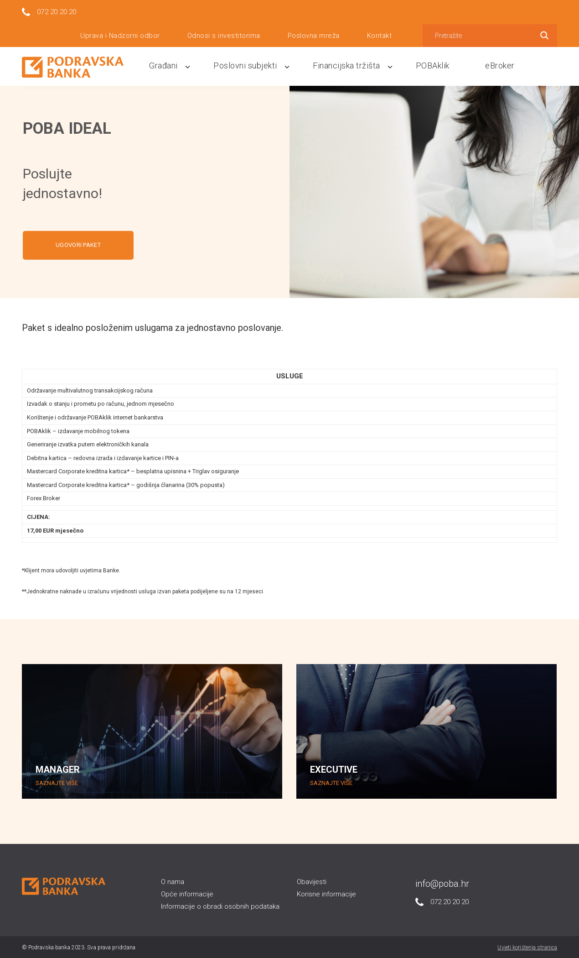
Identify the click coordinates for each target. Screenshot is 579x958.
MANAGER (58, 769)
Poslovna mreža (314, 34)
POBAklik (440, 65)
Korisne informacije (326, 894)
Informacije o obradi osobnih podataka (220, 906)
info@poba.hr (442, 882)
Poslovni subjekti (262, 65)
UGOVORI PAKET (78, 244)
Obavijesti (311, 881)
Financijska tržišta (358, 65)
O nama (172, 881)
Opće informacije (187, 894)
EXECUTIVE (333, 769)
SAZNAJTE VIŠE (57, 782)
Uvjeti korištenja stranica (527, 946)
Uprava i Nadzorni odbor (120, 34)
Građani (185, 65)
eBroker (502, 65)
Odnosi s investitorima (223, 34)
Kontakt (379, 34)
